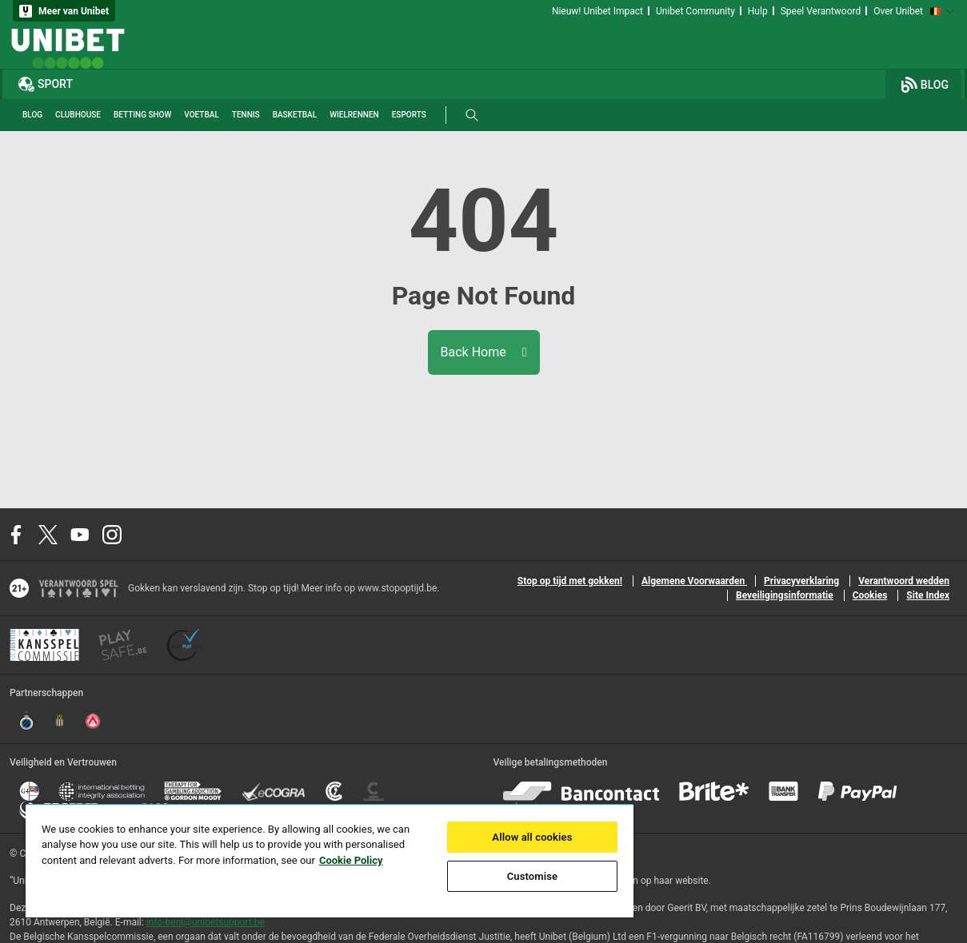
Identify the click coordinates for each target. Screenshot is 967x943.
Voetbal (201, 114)
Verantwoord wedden (903, 581)
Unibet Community (695, 11)
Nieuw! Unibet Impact (597, 11)
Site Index (927, 595)
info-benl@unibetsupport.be (205, 922)
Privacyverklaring (801, 581)
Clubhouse (78, 114)
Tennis (246, 114)
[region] (329, 860)
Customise (532, 876)
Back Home (484, 352)
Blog (925, 85)
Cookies (870, 595)
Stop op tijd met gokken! (569, 581)
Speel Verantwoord (821, 11)
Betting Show (142, 114)
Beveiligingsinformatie (784, 595)
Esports (409, 114)
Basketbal (295, 114)
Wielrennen (354, 114)
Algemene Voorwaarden (694, 581)
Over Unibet (898, 11)
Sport (45, 84)
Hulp (758, 11)
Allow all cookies (532, 837)
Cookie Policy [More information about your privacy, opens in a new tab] (351, 860)
